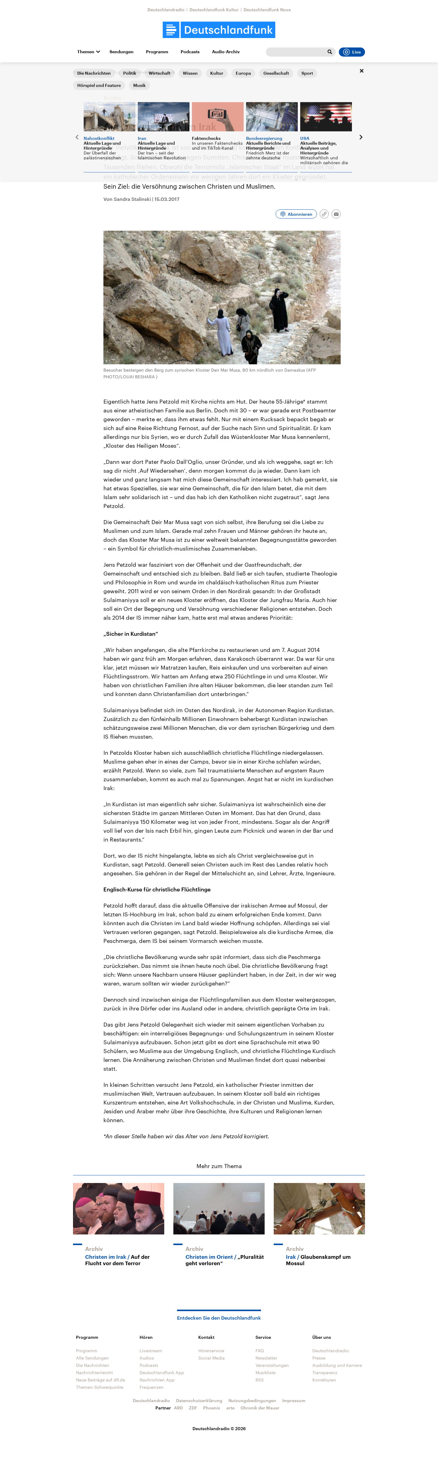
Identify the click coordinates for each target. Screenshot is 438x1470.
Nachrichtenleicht (94, 1372)
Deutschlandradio (166, 9)
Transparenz (324, 1372)
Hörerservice (211, 1350)
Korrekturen (324, 1379)
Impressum (293, 1400)
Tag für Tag (109, 72)
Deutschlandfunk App (162, 1372)
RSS (259, 1379)
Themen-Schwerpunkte (99, 1387)
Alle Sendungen (92, 1357)
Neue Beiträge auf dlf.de (100, 1379)
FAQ (259, 1350)
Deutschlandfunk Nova (267, 9)
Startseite (82, 72)
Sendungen (121, 52)
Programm (157, 52)
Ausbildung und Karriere (337, 1365)
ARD (178, 1407)
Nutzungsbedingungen (252, 1400)
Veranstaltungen (272, 1365)
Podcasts (190, 52)
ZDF (193, 1407)
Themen (85, 52)
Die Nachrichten (92, 1365)
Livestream (151, 1350)
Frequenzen (152, 1387)
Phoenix (211, 1407)
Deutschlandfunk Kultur (214, 9)
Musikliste (265, 1372)
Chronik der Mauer (260, 1407)
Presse (318, 1357)
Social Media (211, 1357)
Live (352, 52)
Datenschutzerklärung (199, 1400)
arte (230, 1407)
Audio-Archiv (226, 52)
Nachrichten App (157, 1379)
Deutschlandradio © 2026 (219, 1428)
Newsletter (266, 1357)
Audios (147, 1357)
